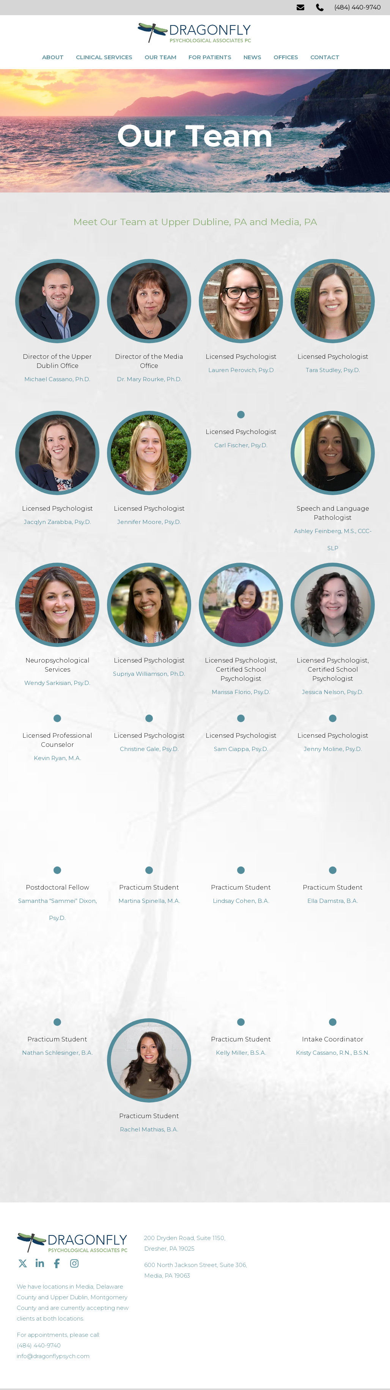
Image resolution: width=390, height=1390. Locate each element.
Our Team (160, 56)
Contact (325, 56)
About (53, 56)
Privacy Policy (149, 1369)
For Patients (210, 56)
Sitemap (177, 1369)
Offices (286, 56)
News (252, 56)
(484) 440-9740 (357, 7)
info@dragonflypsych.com (298, 1317)
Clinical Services (104, 56)
